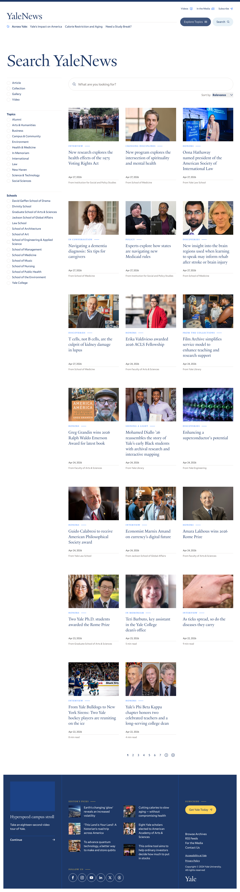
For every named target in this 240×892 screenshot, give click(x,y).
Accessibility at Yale (196, 855)
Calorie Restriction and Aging (84, 26)
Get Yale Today (200, 810)
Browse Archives (196, 834)
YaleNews (24, 17)
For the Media (194, 843)
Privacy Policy (192, 860)
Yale (190, 879)
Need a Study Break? (119, 26)
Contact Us (192, 847)
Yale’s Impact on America (46, 26)
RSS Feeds (191, 838)
